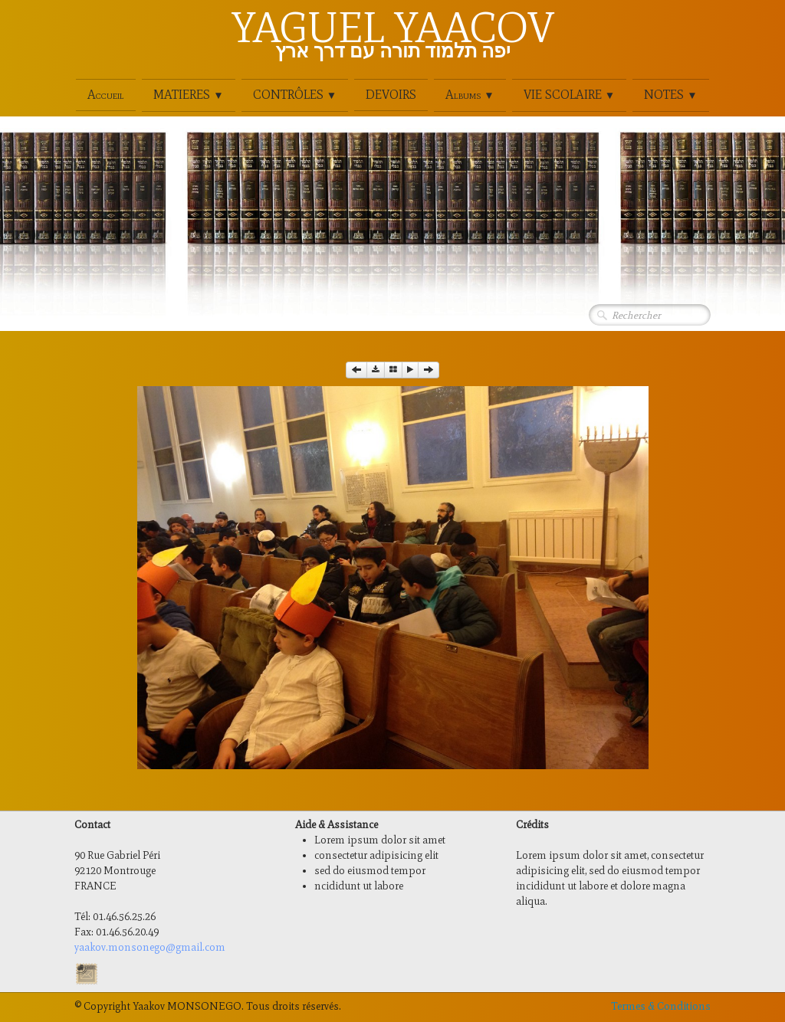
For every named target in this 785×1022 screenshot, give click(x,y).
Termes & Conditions (661, 1006)
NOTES (670, 94)
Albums (469, 94)
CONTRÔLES (295, 94)
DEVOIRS (391, 94)
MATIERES (188, 94)
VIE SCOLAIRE (569, 94)
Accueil (105, 94)
